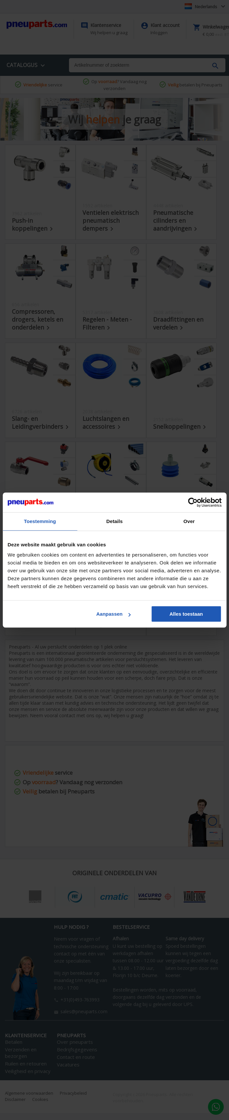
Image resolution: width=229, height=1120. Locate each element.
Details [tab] (114, 521)
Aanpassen (113, 614)
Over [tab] (189, 521)
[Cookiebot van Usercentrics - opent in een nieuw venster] (192, 502)
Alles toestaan (186, 614)
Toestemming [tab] (40, 521)
